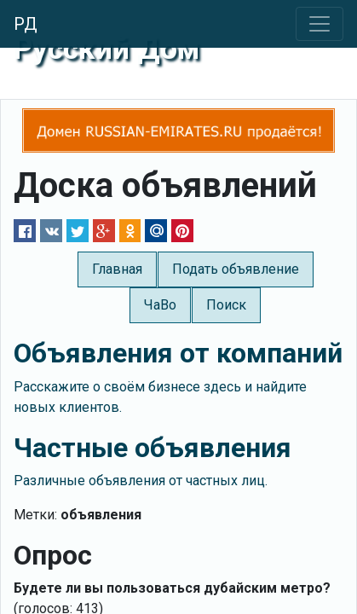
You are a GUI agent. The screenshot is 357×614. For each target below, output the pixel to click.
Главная (117, 269)
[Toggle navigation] (319, 24)
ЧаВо (160, 305)
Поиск (226, 305)
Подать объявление (235, 269)
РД (25, 24)
